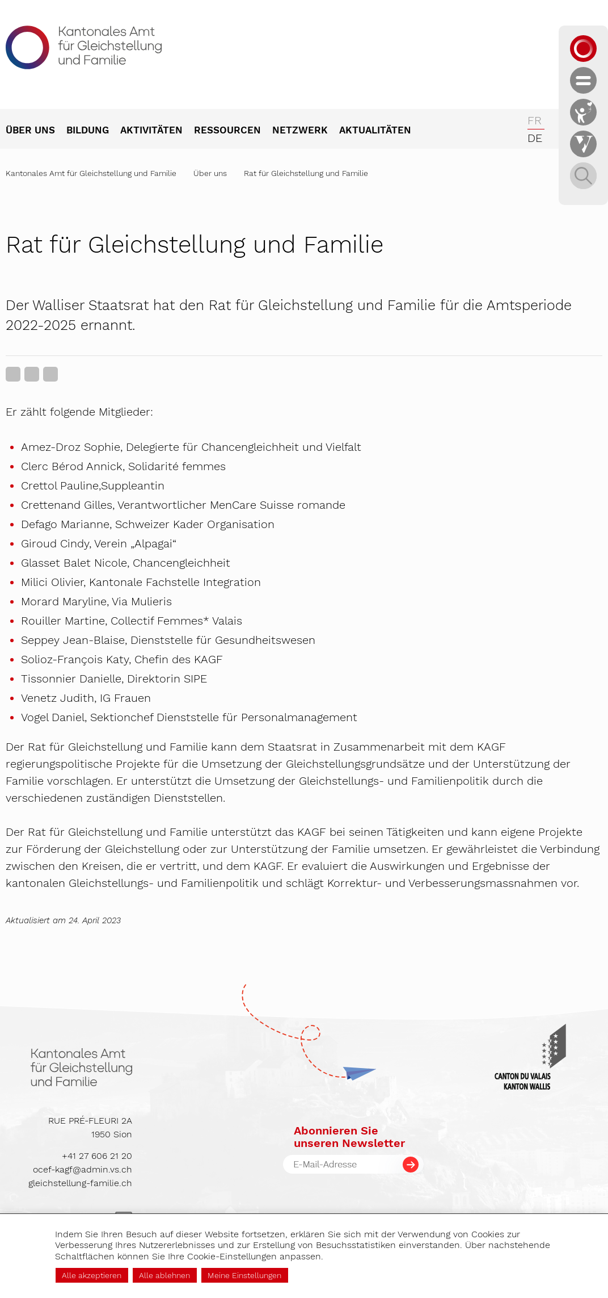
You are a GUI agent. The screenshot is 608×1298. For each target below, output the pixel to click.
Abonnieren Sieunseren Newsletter (349, 1136)
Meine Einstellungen (244, 1275)
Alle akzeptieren (91, 1275)
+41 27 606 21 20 (97, 1155)
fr (534, 120)
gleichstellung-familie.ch (80, 1183)
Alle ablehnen (164, 1275)
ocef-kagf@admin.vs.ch (82, 1169)
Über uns (210, 173)
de (534, 138)
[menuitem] (36, 131)
